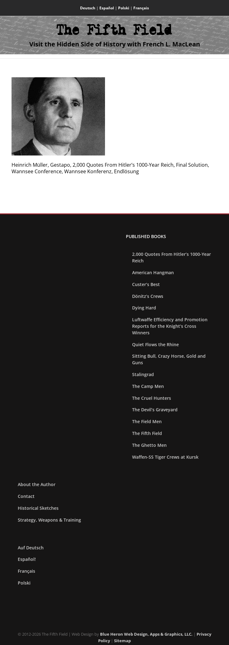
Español (106, 8)
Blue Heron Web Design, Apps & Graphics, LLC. (146, 634)
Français (141, 8)
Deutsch (87, 8)
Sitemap (122, 640)
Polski (123, 8)
